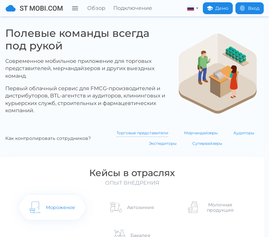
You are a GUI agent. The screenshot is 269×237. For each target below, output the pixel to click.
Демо (217, 8)
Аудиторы (243, 132)
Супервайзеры (207, 143)
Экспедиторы (162, 143)
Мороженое (58, 208)
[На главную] (34, 8)
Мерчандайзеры (201, 132)
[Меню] (75, 8)
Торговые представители (142, 132)
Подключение (132, 8)
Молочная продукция (222, 208)
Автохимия (140, 208)
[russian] (191, 8)
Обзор (96, 8)
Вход (249, 8)
